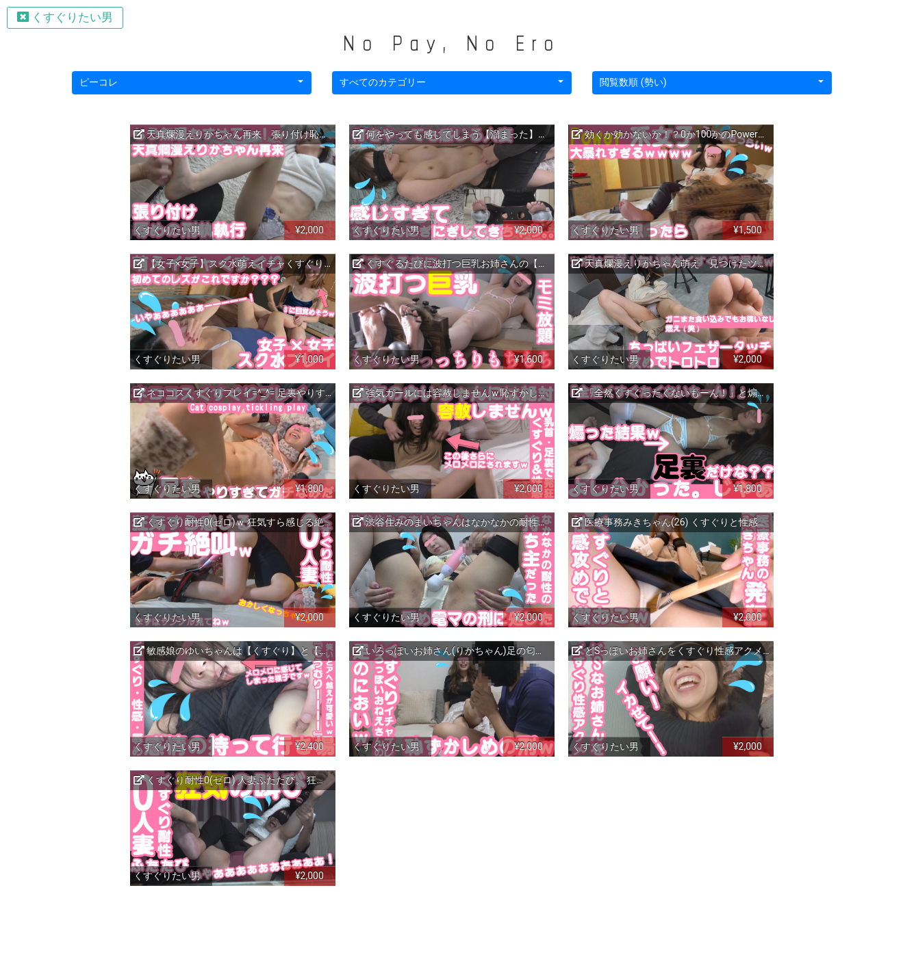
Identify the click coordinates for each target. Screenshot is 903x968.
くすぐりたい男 (65, 17)
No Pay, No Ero (451, 42)
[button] (191, 82)
